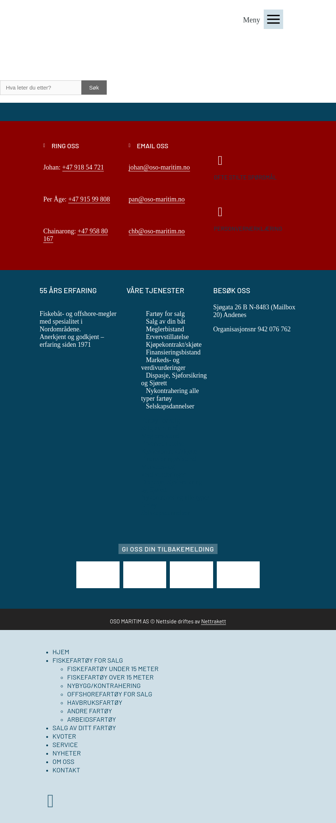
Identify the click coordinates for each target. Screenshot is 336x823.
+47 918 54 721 (83, 167)
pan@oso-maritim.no (157, 199)
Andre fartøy (89, 711)
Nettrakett (213, 621)
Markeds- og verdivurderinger (163, 363)
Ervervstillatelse (167, 337)
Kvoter (64, 736)
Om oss (63, 761)
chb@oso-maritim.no (157, 231)
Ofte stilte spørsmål (245, 177)
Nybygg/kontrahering (104, 685)
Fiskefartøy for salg (87, 660)
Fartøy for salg (165, 313)
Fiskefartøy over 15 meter (110, 677)
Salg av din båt (165, 321)
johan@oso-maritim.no (159, 167)
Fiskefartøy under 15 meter (112, 668)
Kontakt (66, 770)
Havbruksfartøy (95, 702)
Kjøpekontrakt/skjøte (174, 344)
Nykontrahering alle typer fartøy (170, 394)
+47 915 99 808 (89, 199)
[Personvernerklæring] (220, 211)
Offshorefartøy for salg (109, 694)
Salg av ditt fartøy (84, 728)
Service (65, 744)
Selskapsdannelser (170, 406)
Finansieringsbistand (173, 352)
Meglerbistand (165, 329)
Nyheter (66, 753)
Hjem (60, 652)
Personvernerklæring (248, 228)
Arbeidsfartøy (91, 719)
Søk (94, 87)
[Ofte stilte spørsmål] (220, 160)
